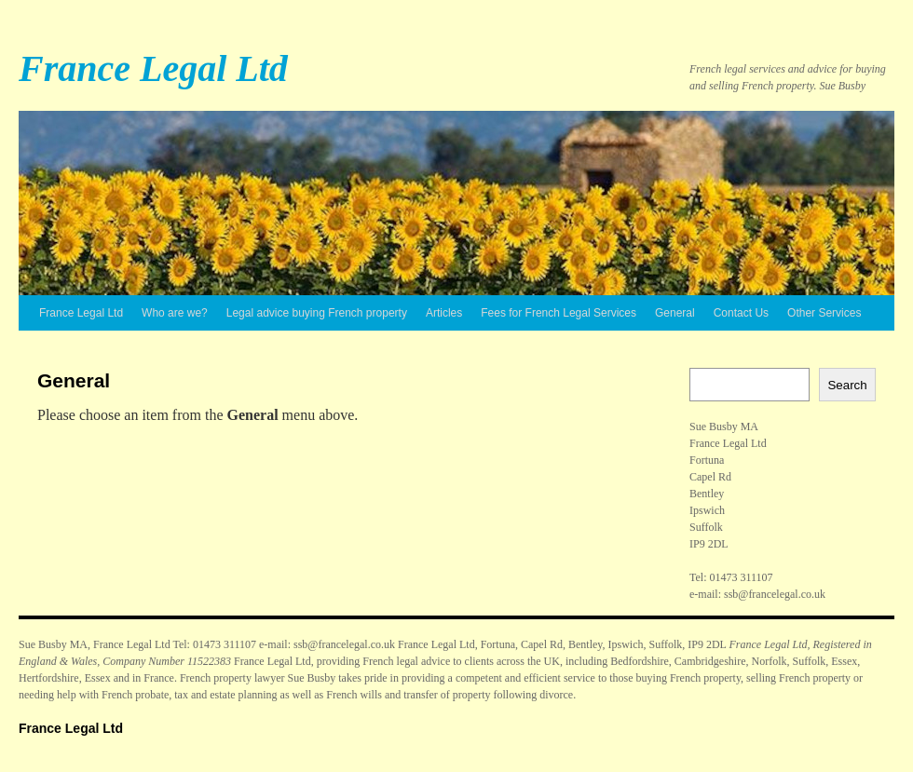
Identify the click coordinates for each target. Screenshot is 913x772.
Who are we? (175, 312)
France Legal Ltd (153, 68)
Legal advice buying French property (316, 312)
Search (846, 385)
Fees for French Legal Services (558, 312)
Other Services (824, 312)
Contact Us (741, 312)
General (675, 312)
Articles (444, 312)
